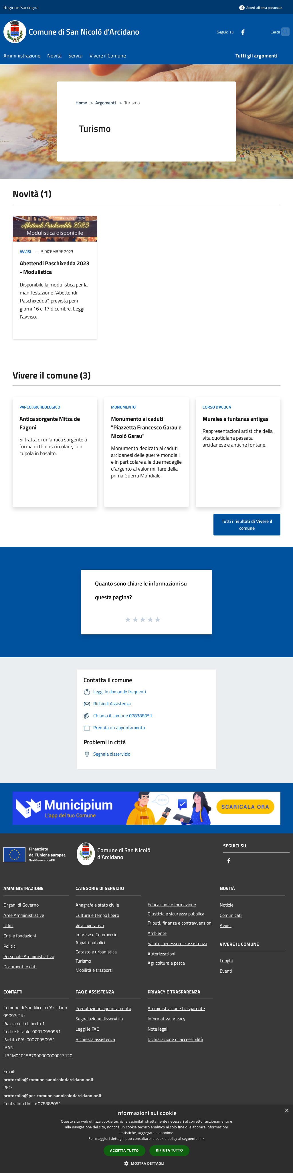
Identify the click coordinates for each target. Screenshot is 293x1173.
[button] (146, 1163)
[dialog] (146, 1139)
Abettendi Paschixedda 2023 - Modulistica (54, 267)
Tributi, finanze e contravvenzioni (180, 922)
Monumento (123, 407)
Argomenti (105, 102)
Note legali (158, 1028)
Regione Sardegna (21, 7)
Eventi (226, 970)
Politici (10, 946)
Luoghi (226, 960)
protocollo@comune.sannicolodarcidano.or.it (48, 1079)
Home (81, 102)
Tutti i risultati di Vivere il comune (247, 524)
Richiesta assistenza (95, 1039)
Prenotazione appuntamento (103, 1008)
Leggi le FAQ (88, 1028)
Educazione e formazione (172, 904)
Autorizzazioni (161, 953)
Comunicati (231, 915)
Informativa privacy (166, 1018)
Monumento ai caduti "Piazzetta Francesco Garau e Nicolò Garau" (146, 427)
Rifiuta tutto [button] (169, 1150)
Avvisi (25, 251)
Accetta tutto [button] (124, 1150)
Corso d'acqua (217, 407)
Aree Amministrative (23, 915)
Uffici (8, 925)
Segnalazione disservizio (99, 1018)
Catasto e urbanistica (96, 951)
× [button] (286, 1111)
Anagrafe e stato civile (97, 904)
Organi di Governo (21, 904)
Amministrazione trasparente (176, 1008)
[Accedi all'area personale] (261, 7)
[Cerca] (283, 32)
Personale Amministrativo (28, 956)
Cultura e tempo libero (97, 915)
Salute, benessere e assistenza (177, 943)
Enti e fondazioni (19, 935)
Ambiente (157, 933)
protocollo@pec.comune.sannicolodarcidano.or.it (52, 1095)
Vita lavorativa (90, 925)
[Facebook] (231, 31)
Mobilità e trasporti (94, 970)
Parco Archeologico (39, 407)
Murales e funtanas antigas (235, 418)
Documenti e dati (20, 966)
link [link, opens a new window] (202, 1138)
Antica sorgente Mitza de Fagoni (49, 423)
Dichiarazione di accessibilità (175, 1039)
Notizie (226, 904)
